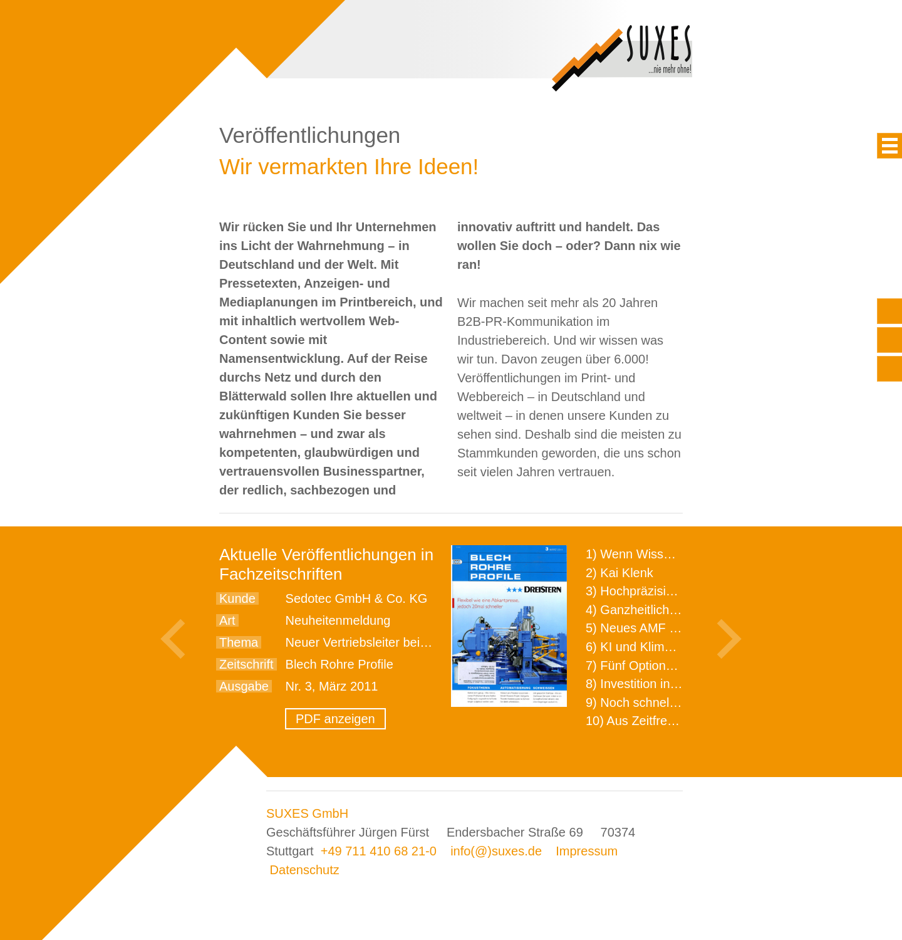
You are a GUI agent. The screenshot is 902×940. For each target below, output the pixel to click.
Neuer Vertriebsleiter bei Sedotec (378, 642)
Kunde (237, 598)
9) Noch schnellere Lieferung (666, 702)
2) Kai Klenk (619, 573)
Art (227, 620)
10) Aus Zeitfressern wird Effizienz (680, 721)
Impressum (587, 851)
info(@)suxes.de (496, 851)
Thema (238, 642)
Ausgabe (244, 686)
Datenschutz (305, 870)
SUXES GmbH (307, 813)
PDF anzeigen (335, 719)
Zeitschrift (246, 664)
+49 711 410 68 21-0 (379, 851)
